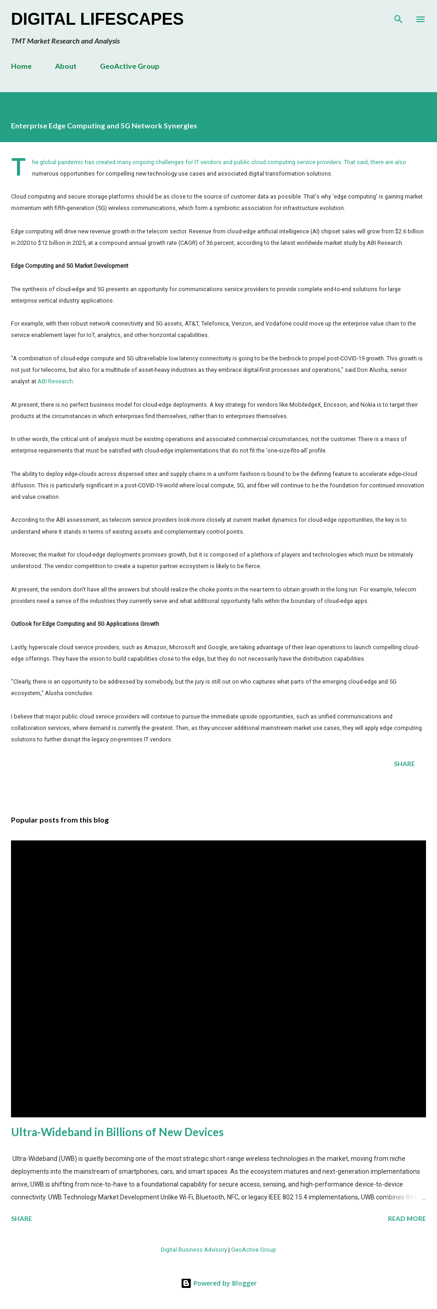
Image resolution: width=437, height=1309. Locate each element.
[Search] (398, 16)
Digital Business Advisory (194, 1249)
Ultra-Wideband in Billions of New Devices (117, 1131)
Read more (407, 1218)
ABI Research (55, 381)
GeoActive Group (130, 65)
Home (21, 65)
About (66, 65)
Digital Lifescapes (97, 19)
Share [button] (404, 764)
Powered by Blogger (219, 1283)
